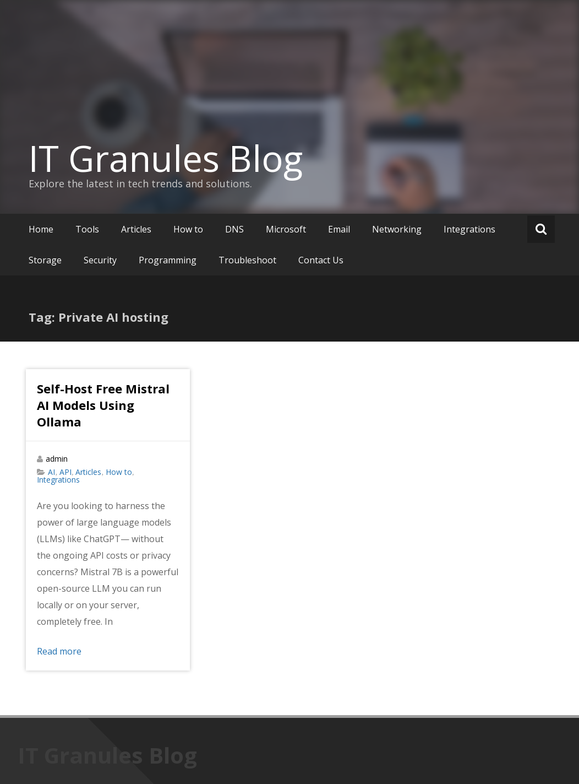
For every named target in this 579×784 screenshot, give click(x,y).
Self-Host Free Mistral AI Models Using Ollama (103, 405)
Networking (397, 229)
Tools (87, 229)
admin (57, 458)
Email (339, 229)
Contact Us (320, 260)
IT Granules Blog (166, 158)
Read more (59, 651)
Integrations (469, 229)
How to (188, 229)
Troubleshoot (247, 260)
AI (51, 472)
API (65, 472)
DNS (234, 229)
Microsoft (286, 229)
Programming (167, 260)
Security (100, 260)
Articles (136, 229)
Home (41, 229)
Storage (45, 260)
